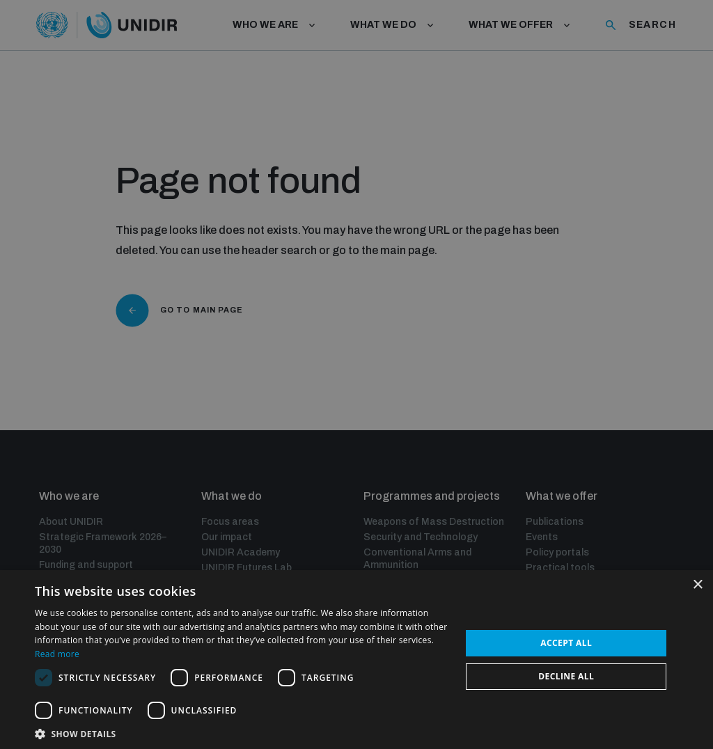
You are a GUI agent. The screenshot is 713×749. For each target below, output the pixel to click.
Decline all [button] (566, 676)
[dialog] (356, 374)
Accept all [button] (566, 643)
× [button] (697, 585)
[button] (241, 733)
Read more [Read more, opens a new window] (57, 654)
